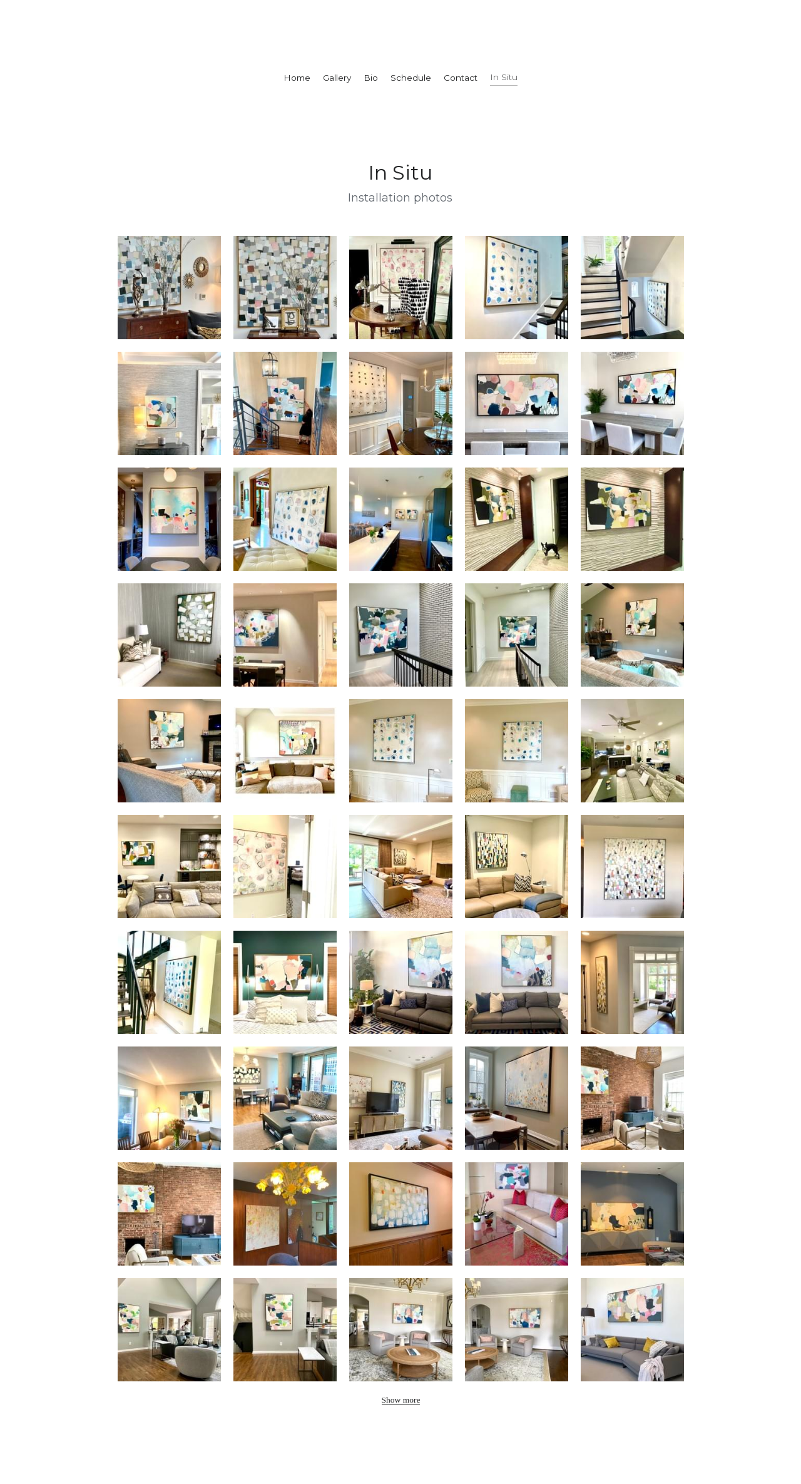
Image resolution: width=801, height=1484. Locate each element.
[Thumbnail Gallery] (169, 287)
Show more (401, 1400)
